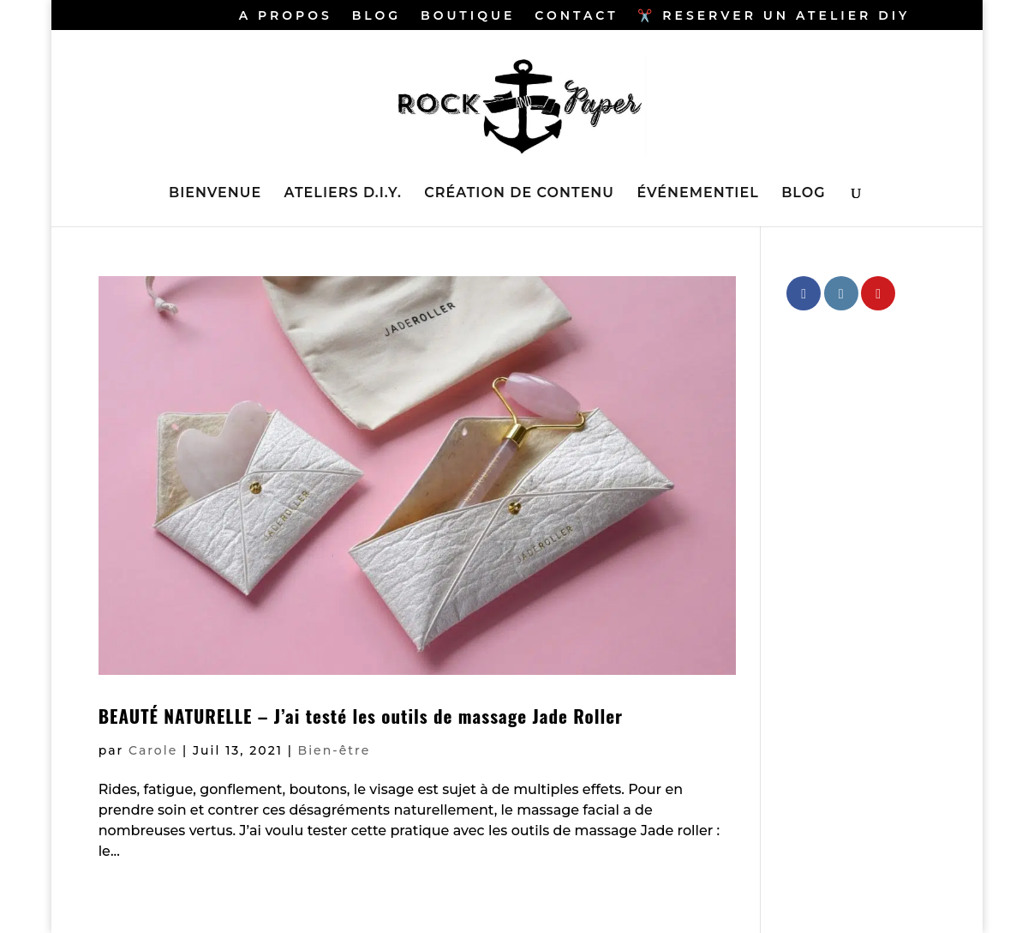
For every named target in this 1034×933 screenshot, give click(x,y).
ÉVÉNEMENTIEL (697, 194)
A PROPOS (285, 16)
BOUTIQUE (468, 16)
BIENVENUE (215, 194)
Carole (153, 750)
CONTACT (576, 16)
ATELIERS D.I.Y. (343, 194)
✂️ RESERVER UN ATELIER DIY (773, 16)
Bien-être (334, 750)
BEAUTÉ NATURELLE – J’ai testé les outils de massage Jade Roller (361, 715)
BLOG (376, 16)
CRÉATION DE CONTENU (519, 194)
